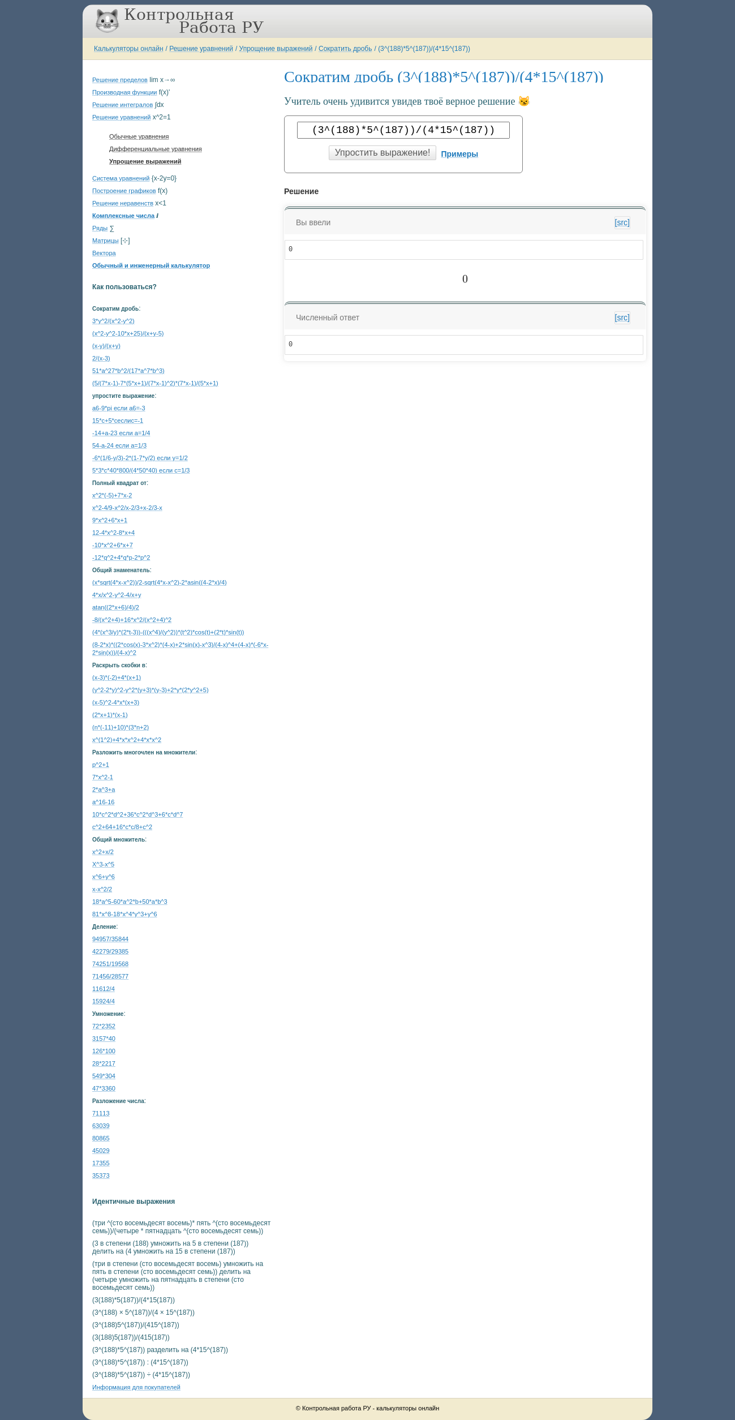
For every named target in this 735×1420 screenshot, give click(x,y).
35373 (101, 1175)
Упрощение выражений (276, 49)
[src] (622, 222)
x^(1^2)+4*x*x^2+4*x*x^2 (126, 739)
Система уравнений (120, 178)
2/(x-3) (101, 358)
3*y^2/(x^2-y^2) (113, 321)
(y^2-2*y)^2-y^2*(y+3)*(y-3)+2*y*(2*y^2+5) (150, 690)
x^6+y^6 (103, 876)
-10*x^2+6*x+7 (112, 545)
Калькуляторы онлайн (129, 49)
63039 (101, 1125)
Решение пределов (120, 79)
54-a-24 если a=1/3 (119, 445)
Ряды (100, 228)
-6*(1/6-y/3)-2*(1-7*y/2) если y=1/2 (140, 457)
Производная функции (124, 92)
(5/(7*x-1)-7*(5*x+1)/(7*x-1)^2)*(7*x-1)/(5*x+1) (155, 383)
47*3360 (103, 1088)
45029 (101, 1150)
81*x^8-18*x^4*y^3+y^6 (124, 914)
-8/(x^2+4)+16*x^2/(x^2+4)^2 (131, 619)
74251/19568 (110, 963)
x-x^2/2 (102, 889)
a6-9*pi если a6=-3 (118, 408)
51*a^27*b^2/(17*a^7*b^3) (128, 370)
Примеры (459, 153)
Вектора (104, 253)
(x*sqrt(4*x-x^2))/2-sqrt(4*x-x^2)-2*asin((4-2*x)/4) (159, 582)
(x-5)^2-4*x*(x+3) (115, 702)
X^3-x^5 (103, 864)
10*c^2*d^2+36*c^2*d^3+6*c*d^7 (137, 814)
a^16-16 (103, 802)
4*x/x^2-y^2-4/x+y (116, 594)
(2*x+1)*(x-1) (110, 714)
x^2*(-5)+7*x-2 (112, 495)
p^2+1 (100, 764)
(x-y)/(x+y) (106, 345)
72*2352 (103, 1026)
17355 (101, 1163)
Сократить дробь (345, 49)
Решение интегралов (122, 104)
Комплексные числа (123, 215)
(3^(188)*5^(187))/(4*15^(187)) (424, 49)
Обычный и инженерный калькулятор (151, 265)
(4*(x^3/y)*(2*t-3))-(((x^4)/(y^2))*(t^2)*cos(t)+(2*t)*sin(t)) (168, 632)
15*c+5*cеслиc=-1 (117, 420)
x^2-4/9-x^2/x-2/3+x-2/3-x (127, 507)
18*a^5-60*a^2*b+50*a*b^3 (129, 901)
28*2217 (103, 1063)
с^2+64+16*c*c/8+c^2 (122, 826)
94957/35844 (110, 939)
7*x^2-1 (102, 777)
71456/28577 (110, 976)
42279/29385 (110, 951)
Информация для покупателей (136, 1387)
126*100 (103, 1051)
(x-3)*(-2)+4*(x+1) (116, 677)
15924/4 (103, 1001)
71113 (101, 1113)
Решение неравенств (122, 203)
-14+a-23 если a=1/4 (121, 433)
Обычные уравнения (139, 136)
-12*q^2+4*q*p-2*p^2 (121, 557)
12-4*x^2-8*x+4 (113, 532)
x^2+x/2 (103, 851)
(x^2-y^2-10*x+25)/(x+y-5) (128, 333)
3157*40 (103, 1038)
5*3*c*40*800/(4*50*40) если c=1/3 (141, 470)
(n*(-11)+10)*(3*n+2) (120, 727)
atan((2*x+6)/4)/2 (115, 607)
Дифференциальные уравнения (155, 148)
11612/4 (103, 988)
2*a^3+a (103, 789)
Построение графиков (124, 190)
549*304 (103, 1075)
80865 (101, 1138)
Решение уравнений (201, 49)
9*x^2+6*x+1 (109, 520)
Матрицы (105, 240)
